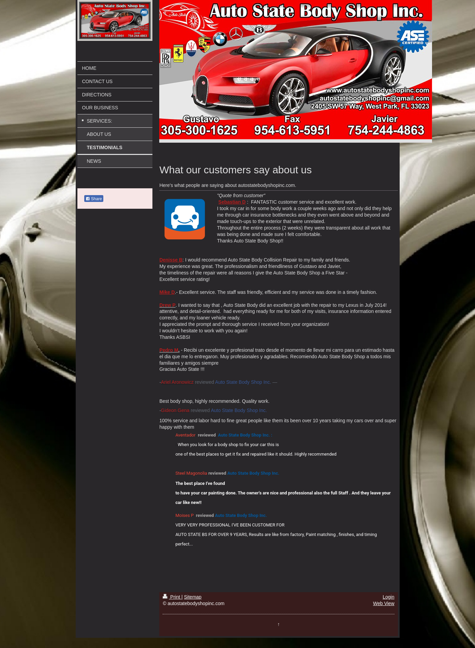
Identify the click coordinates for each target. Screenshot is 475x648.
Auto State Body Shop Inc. (243, 382)
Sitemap (193, 597)
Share (94, 198)
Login (388, 597)
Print (172, 597)
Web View (384, 603)
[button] (386, 436)
